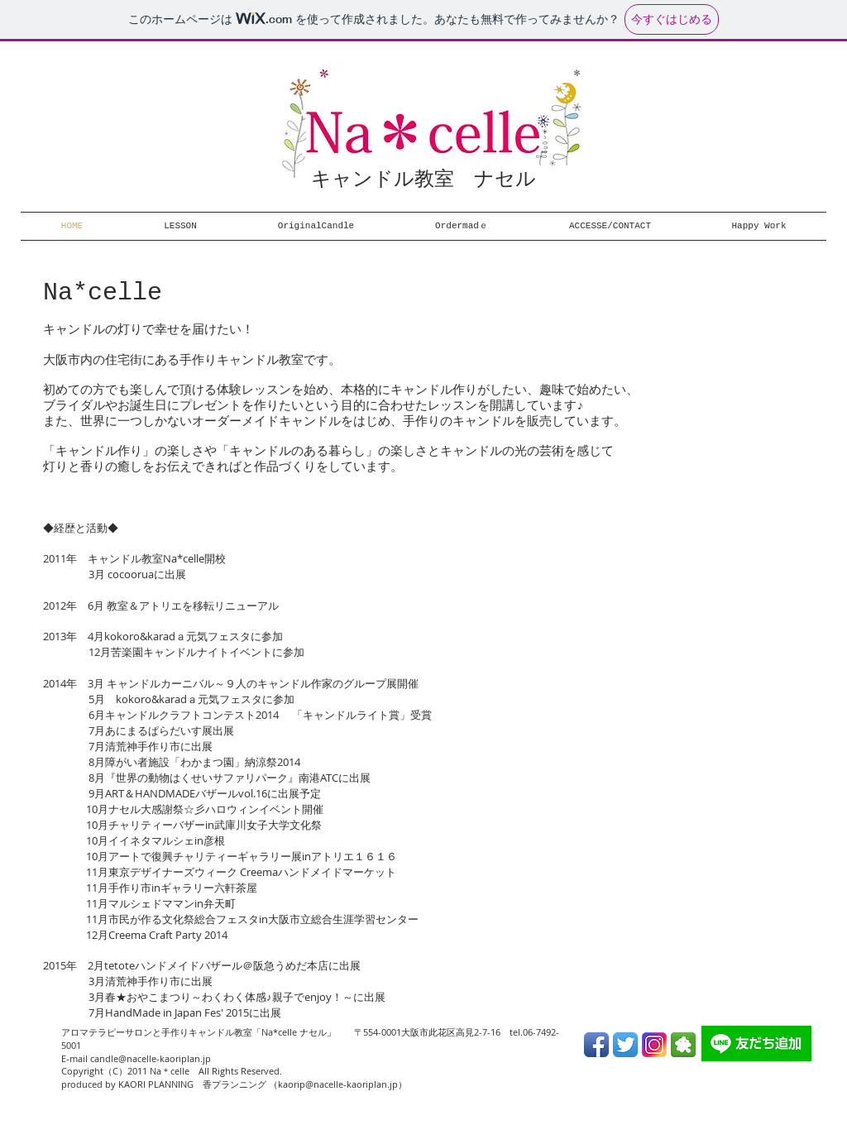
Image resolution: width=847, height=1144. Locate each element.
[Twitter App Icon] (625, 1044)
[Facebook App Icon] (596, 1044)
